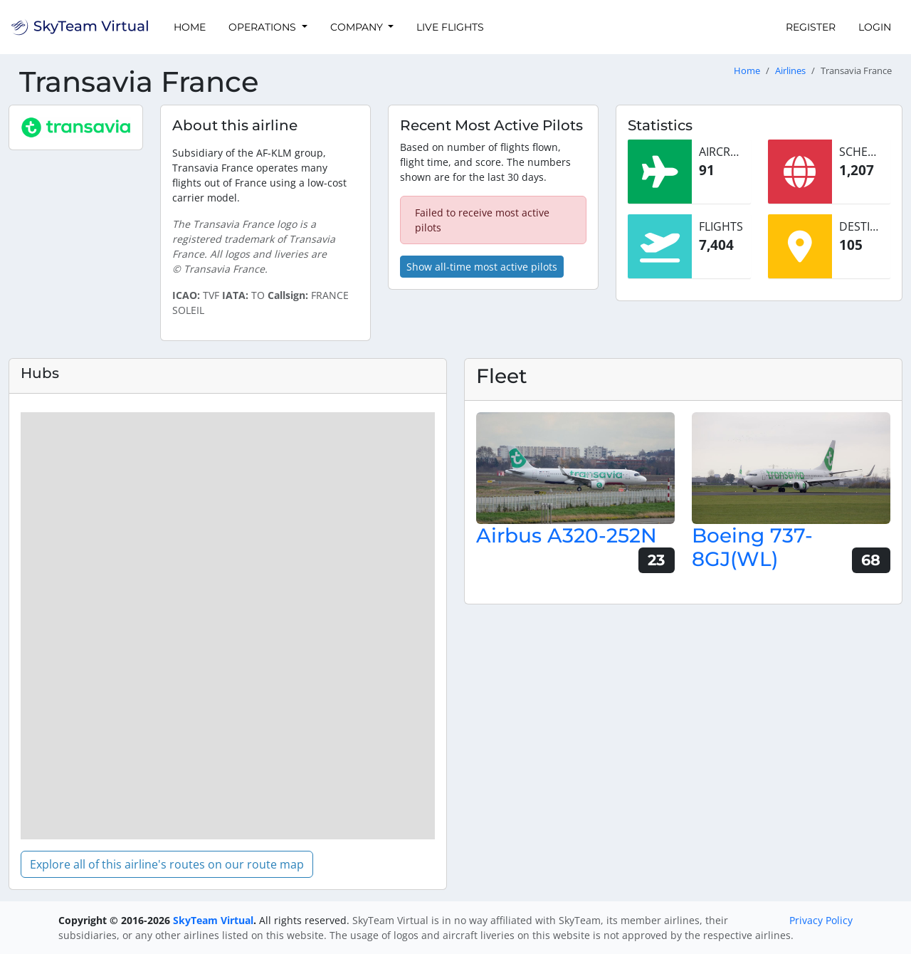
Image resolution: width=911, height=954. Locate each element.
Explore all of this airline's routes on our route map (167, 864)
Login (874, 27)
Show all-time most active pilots (481, 266)
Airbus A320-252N (566, 535)
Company (358, 27)
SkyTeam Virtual (213, 920)
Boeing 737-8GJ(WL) (752, 547)
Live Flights (450, 27)
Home (190, 27)
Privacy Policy (821, 920)
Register (811, 27)
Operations (263, 27)
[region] (228, 625)
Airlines (790, 71)
